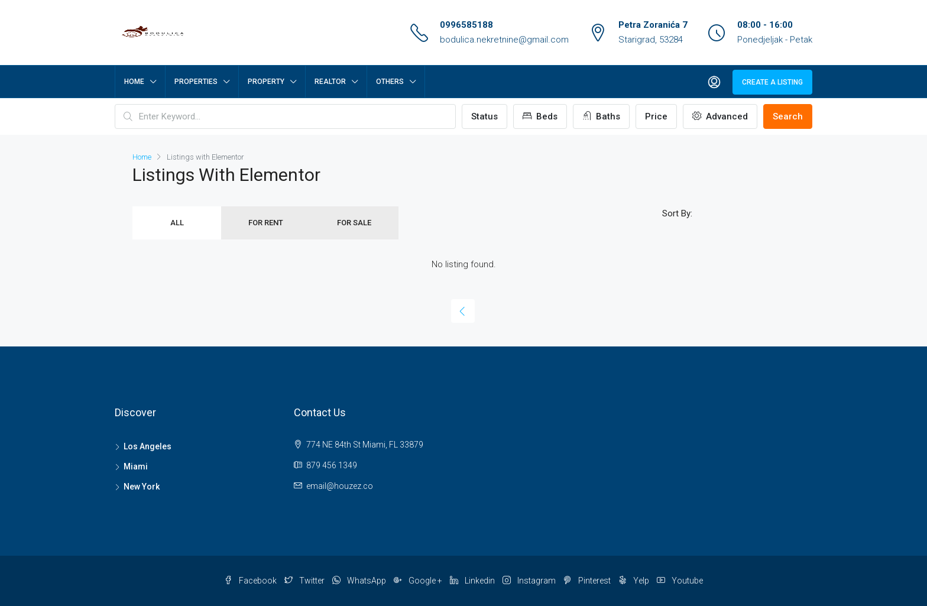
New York (142, 486)
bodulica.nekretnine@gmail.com (504, 39)
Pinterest (587, 580)
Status (484, 116)
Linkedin (473, 580)
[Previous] (463, 311)
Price (656, 116)
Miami (136, 466)
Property (266, 81)
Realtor (330, 81)
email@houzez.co (339, 486)
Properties (196, 81)
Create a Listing (772, 82)
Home (134, 81)
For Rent (265, 222)
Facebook (251, 580)
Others (390, 81)
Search (788, 116)
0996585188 (466, 25)
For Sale (354, 222)
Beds (540, 116)
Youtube (680, 580)
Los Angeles (147, 446)
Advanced (720, 116)
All (177, 222)
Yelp (634, 580)
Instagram (530, 580)
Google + (419, 580)
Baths (601, 116)
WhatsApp (360, 580)
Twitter (305, 580)
